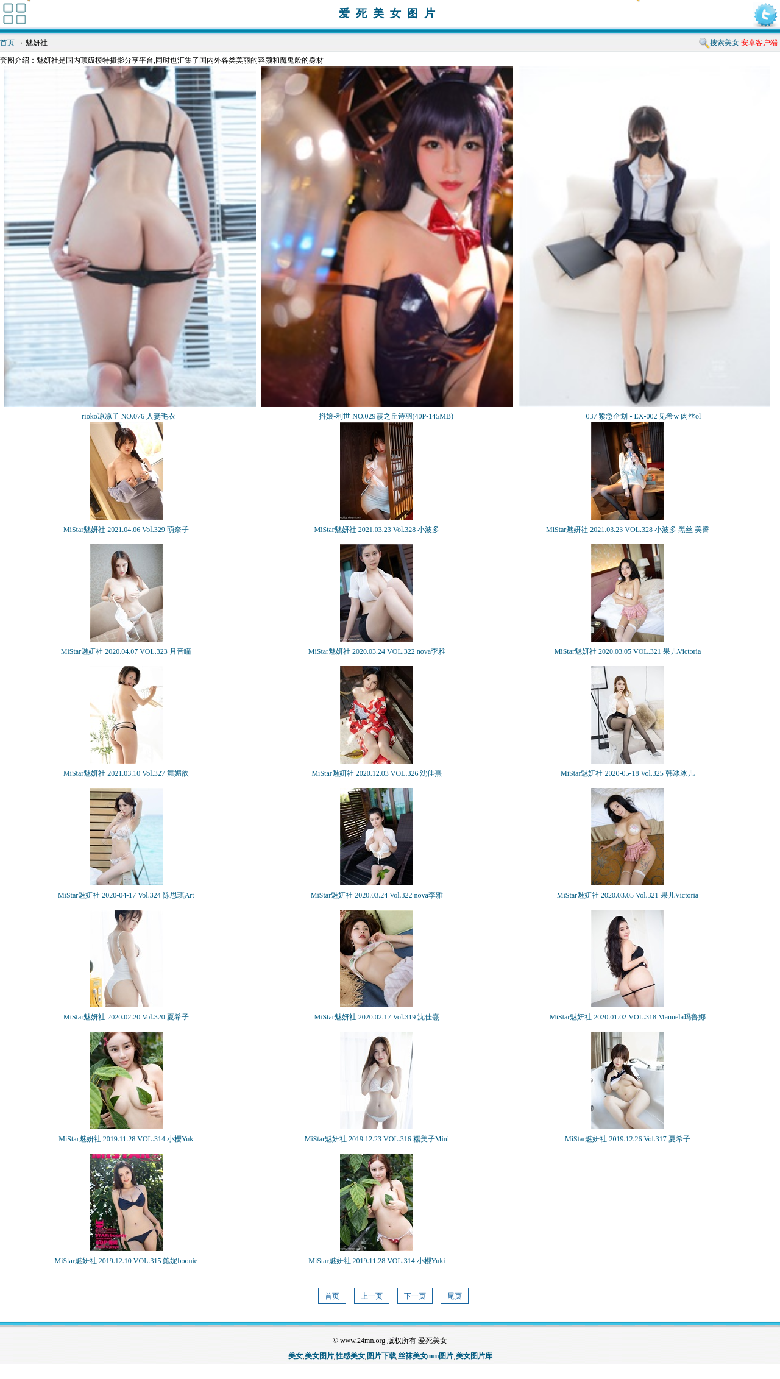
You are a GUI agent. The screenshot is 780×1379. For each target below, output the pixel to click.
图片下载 (381, 1356)
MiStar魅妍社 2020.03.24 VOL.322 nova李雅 (376, 651)
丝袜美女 (412, 1356)
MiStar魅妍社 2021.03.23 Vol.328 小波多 (376, 529)
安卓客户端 (759, 42)
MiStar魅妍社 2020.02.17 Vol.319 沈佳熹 (376, 1017)
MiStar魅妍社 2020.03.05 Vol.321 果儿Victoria (627, 895)
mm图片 (440, 1356)
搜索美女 (724, 42)
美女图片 (319, 1356)
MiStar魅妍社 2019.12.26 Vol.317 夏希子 (627, 1139)
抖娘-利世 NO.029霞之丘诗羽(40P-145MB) (386, 416)
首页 (7, 42)
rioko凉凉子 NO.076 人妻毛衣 (129, 416)
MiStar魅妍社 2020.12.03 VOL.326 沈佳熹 (376, 773)
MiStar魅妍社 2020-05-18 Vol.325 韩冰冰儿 (628, 773)
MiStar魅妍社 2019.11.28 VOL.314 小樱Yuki (376, 1261)
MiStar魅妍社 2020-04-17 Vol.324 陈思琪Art (126, 895)
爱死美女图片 (390, 13)
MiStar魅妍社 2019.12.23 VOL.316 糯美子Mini (377, 1139)
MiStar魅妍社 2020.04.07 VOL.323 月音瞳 (126, 651)
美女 (295, 1356)
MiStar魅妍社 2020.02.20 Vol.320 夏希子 (126, 1017)
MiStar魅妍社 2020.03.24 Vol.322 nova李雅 (377, 895)
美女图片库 (474, 1356)
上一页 (372, 1296)
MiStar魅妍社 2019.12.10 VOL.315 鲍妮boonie (125, 1261)
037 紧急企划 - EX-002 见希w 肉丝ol (643, 416)
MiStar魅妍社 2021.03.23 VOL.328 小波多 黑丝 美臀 (627, 529)
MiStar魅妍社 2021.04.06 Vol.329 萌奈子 (126, 529)
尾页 (454, 1296)
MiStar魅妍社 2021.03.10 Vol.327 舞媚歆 (126, 773)
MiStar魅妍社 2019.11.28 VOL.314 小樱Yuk (125, 1139)
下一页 (415, 1296)
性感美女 (350, 1356)
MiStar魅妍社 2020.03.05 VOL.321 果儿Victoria (628, 651)
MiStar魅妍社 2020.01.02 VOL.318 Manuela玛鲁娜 (628, 1017)
